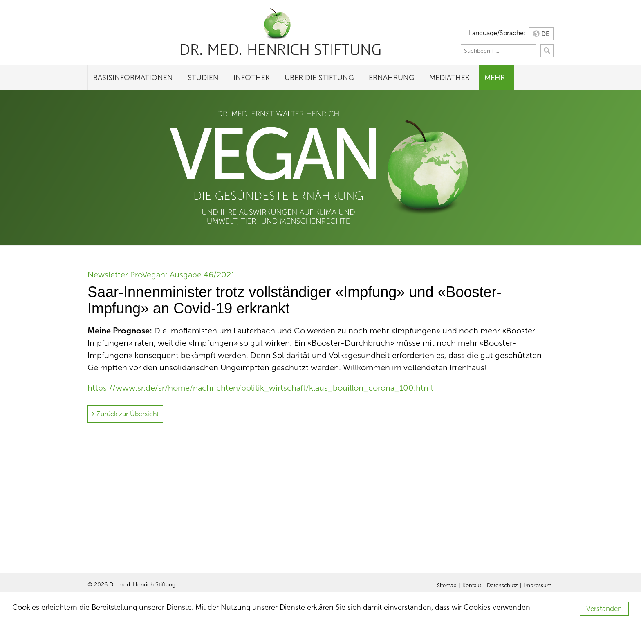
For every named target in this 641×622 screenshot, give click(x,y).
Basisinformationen (133, 78)
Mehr (494, 78)
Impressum (537, 585)
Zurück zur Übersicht (127, 413)
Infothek (251, 78)
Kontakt (471, 585)
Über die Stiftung (319, 78)
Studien (203, 78)
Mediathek (449, 78)
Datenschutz (502, 585)
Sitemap (447, 585)
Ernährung (392, 78)
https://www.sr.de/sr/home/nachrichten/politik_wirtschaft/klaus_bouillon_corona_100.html (260, 387)
